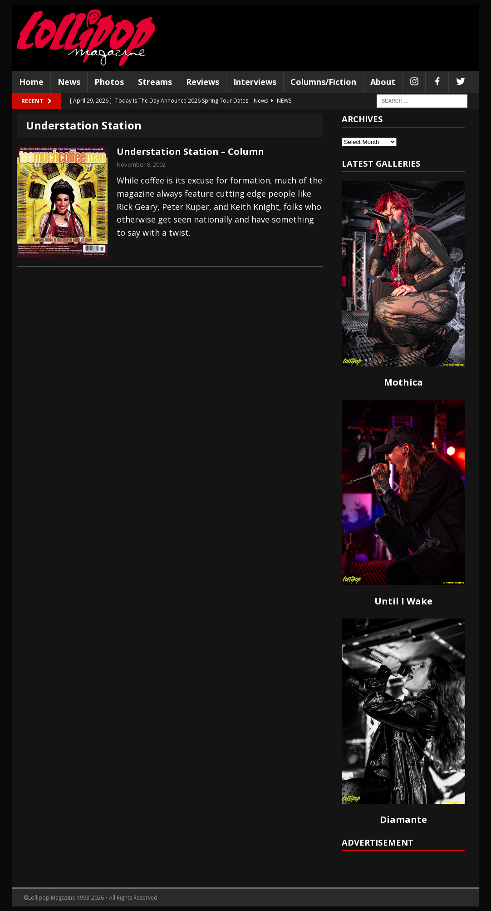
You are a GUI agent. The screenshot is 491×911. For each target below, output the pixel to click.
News (69, 81)
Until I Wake (403, 601)
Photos (109, 81)
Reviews (202, 81)
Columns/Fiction (323, 81)
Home (31, 81)
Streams (155, 81)
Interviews (254, 81)
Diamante (403, 819)
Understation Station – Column (190, 151)
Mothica (403, 382)
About (382, 81)
